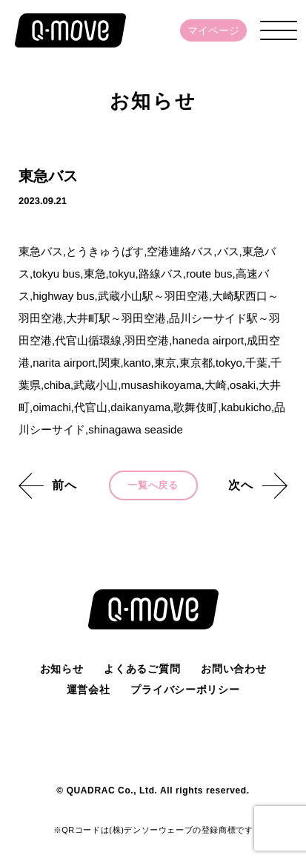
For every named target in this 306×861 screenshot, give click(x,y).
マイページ (213, 30)
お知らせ (62, 669)
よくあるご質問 (142, 669)
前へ (64, 485)
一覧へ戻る (153, 485)
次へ (240, 485)
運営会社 (88, 689)
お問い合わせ (233, 669)
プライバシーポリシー (184, 689)
